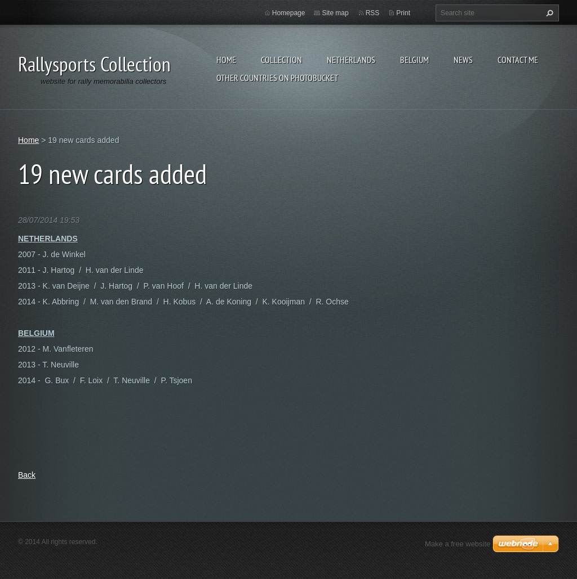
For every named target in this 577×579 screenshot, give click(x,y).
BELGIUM (414, 59)
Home (226, 59)
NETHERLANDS (351, 59)
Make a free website (457, 544)
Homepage (288, 13)
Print (403, 13)
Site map (335, 13)
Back (26, 474)
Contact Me (518, 59)
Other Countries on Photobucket (277, 77)
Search (548, 13)
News (463, 59)
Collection (281, 59)
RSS (373, 13)
